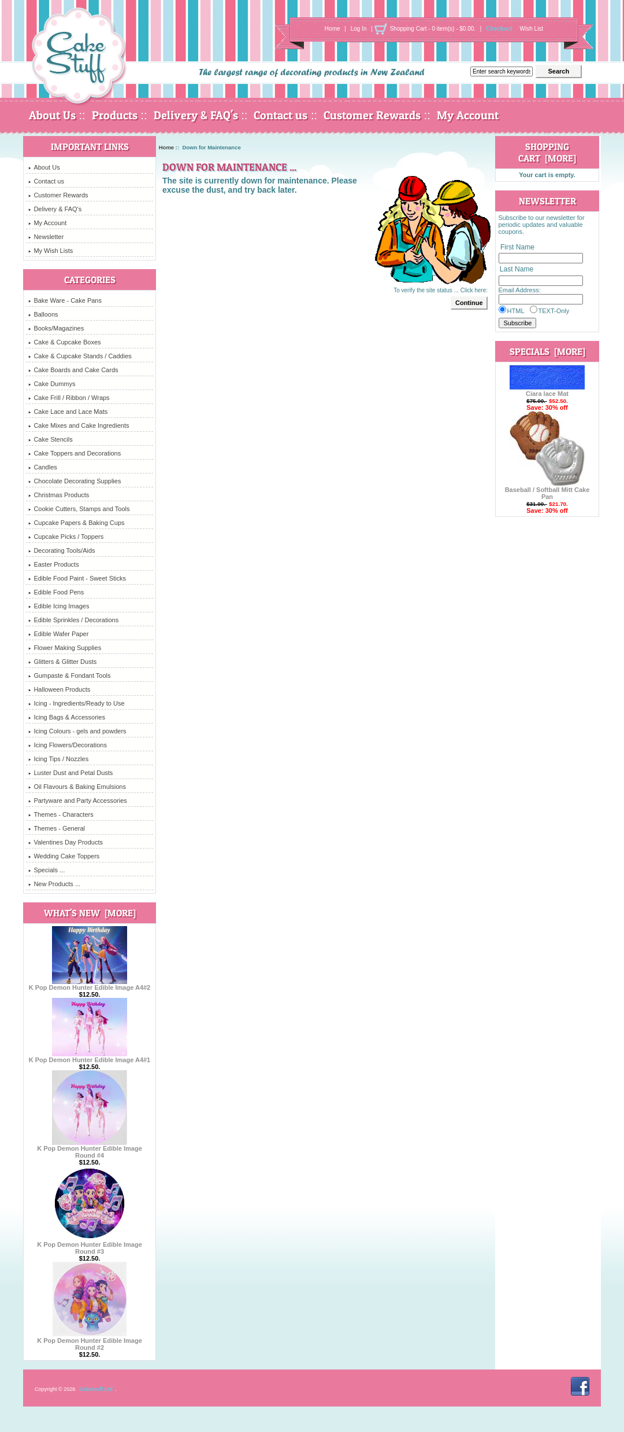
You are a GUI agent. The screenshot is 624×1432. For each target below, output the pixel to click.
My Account (468, 115)
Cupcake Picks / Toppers (65, 536)
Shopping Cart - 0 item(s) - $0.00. (433, 28)
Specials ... (46, 869)
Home (332, 28)
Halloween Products (59, 689)
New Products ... (54, 883)
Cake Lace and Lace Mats (67, 411)
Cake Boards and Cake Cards (73, 369)
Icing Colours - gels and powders (77, 731)
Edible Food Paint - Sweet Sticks (77, 578)
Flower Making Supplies (64, 647)
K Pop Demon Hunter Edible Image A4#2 (89, 984)
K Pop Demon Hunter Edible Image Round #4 (89, 1149)
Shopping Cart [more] (547, 152)
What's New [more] (90, 913)
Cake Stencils (50, 439)
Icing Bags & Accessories (66, 717)
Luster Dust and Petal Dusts (70, 772)
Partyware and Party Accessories (77, 800)
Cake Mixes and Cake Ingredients (78, 425)
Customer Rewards (372, 115)
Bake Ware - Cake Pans (65, 300)
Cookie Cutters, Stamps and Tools (78, 508)
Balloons (43, 314)
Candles (42, 467)
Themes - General (56, 828)
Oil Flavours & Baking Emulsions (77, 786)
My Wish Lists (50, 250)
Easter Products (53, 564)
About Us (52, 115)
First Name (517, 247)
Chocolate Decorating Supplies (74, 481)
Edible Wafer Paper (58, 633)
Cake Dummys (51, 383)
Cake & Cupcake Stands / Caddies (79, 356)
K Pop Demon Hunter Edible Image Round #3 (89, 1245)
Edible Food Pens (56, 592)
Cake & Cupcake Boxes (64, 342)
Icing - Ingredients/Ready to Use (76, 703)
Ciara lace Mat (547, 390)
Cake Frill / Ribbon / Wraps (68, 397)
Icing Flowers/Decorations (67, 744)
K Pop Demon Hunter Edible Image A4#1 (89, 1057)
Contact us (280, 115)
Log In (359, 28)
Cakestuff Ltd (96, 1389)
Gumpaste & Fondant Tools (69, 675)
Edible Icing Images (58, 606)
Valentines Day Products (65, 842)
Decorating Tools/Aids (61, 550)
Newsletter (46, 236)
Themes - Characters (60, 814)
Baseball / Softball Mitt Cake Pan (547, 490)
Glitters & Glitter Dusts (62, 661)
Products (115, 115)
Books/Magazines (56, 328)
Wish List (532, 28)
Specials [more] (547, 351)
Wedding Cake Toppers (63, 856)
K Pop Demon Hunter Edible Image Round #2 (89, 1341)
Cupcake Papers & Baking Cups (76, 522)
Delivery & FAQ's (196, 115)
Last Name (516, 270)
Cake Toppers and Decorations (74, 453)
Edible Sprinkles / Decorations (73, 619)
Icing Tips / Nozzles (58, 758)
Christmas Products (58, 494)
